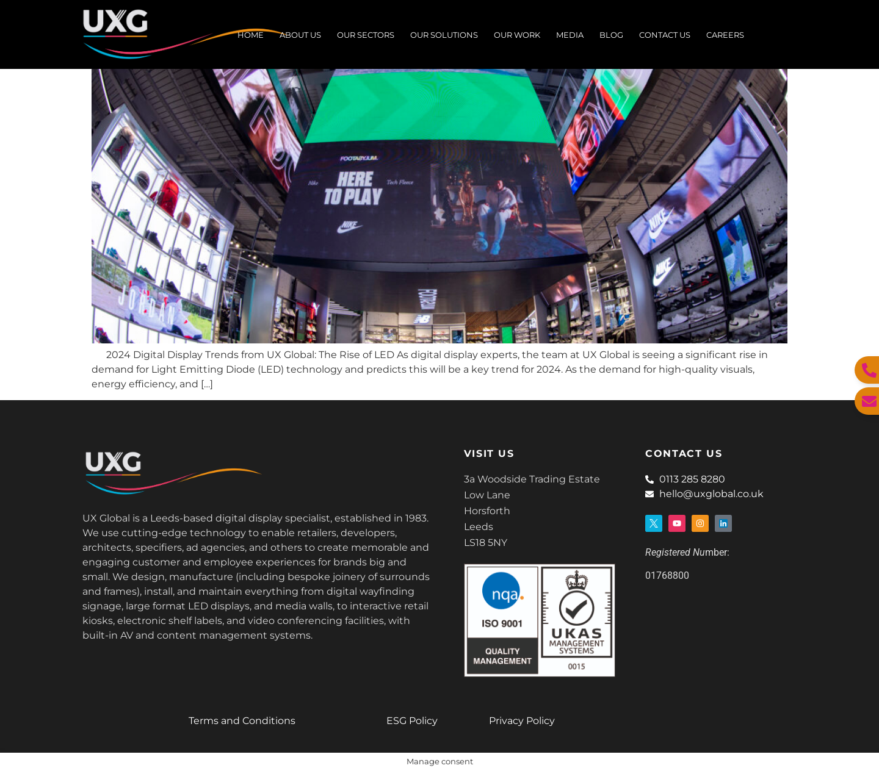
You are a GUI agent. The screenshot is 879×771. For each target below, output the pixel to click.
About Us (300, 35)
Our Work (517, 35)
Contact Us (664, 35)
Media (570, 35)
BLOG (611, 35)
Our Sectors (365, 35)
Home (250, 35)
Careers (725, 35)
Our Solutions (444, 35)
